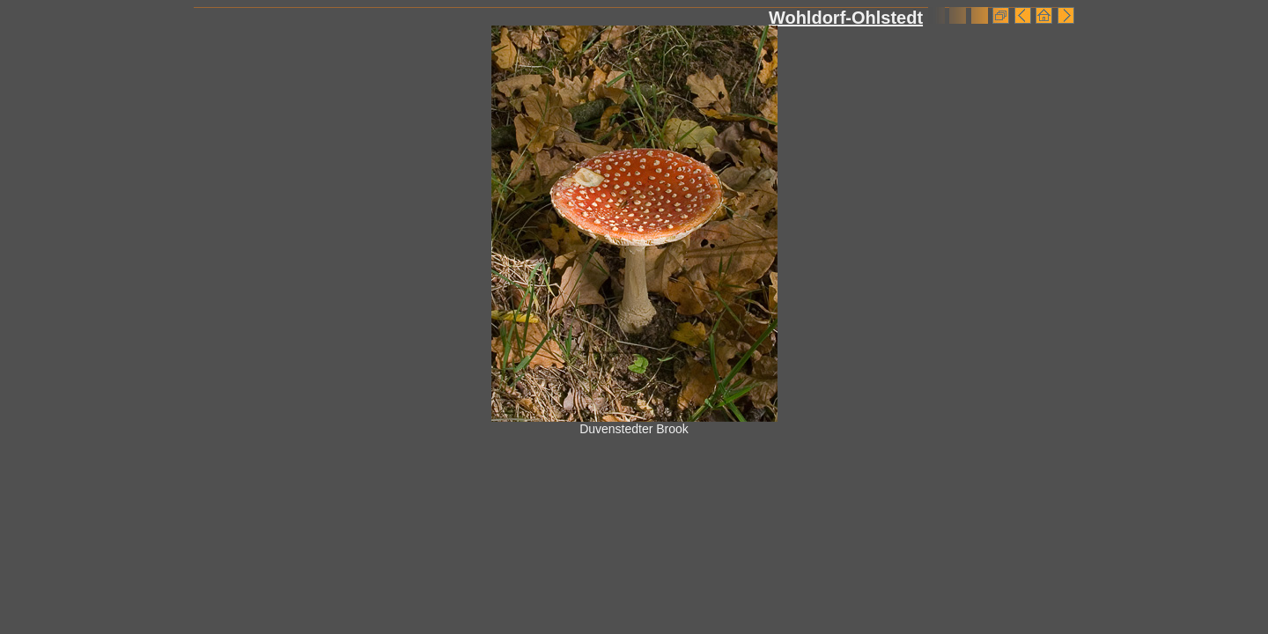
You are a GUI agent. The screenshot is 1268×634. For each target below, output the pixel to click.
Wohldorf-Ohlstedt (846, 17)
